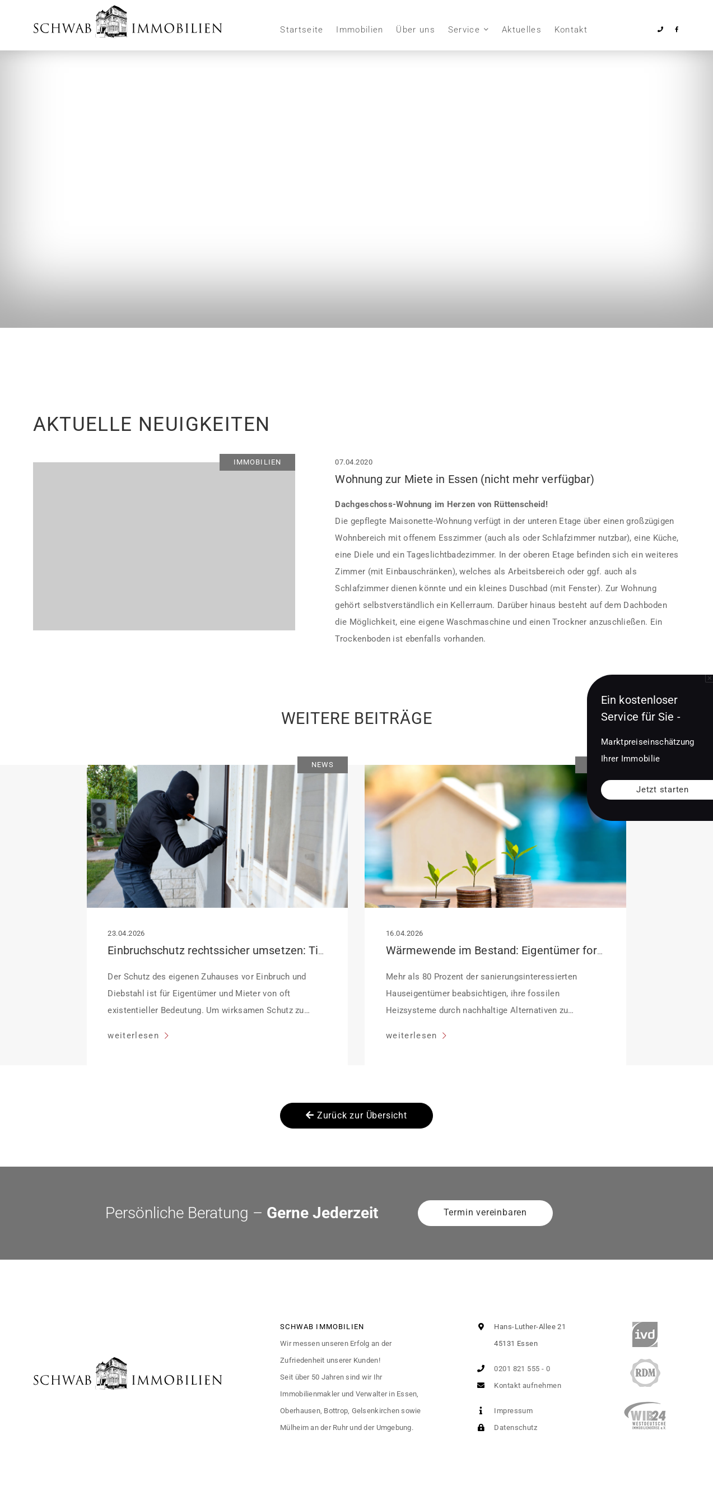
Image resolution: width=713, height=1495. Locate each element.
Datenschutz (505, 1427)
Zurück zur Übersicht (356, 1115)
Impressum (503, 1410)
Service (464, 30)
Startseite (302, 30)
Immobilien (360, 30)
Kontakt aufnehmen (517, 1385)
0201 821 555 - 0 (512, 1368)
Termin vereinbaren (485, 1212)
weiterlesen (135, 1035)
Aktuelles (522, 30)
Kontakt (571, 30)
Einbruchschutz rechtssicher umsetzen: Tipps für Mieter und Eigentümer (290, 950)
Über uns (415, 30)
